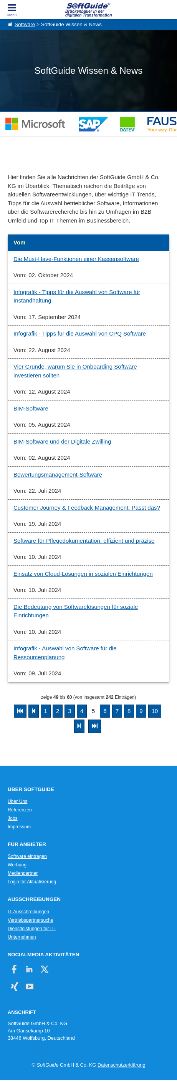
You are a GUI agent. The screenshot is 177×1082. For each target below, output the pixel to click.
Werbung (17, 865)
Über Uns (17, 801)
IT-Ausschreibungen (28, 911)
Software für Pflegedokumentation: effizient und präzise (83, 540)
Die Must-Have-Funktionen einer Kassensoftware (76, 259)
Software (25, 24)
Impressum (19, 826)
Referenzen (20, 810)
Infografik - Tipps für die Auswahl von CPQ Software (79, 333)
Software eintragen (27, 856)
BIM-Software (30, 408)
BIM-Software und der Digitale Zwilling (62, 441)
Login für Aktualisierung (32, 881)
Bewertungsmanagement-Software (57, 474)
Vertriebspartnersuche (30, 920)
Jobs (13, 818)
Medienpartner (23, 873)
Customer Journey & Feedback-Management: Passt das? (86, 507)
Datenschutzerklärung (121, 1065)
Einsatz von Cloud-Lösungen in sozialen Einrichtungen (83, 573)
